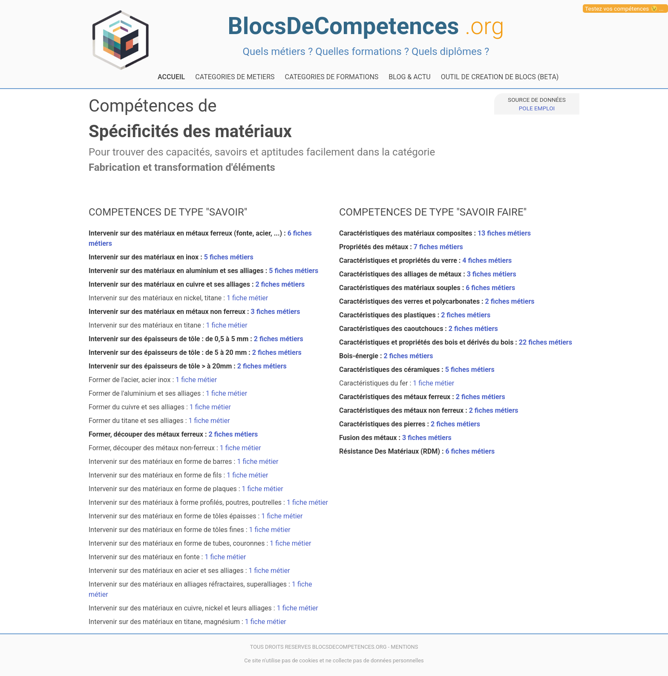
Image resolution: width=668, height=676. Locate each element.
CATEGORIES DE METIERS (234, 77)
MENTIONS (404, 647)
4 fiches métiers (487, 260)
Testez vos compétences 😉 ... (624, 8)
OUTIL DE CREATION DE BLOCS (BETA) (500, 77)
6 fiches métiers (490, 288)
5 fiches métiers (228, 257)
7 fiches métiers (438, 247)
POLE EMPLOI (537, 108)
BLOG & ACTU (409, 77)
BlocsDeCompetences (366, 26)
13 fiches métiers (504, 233)
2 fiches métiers (280, 284)
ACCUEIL (171, 77)
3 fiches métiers (275, 312)
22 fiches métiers (545, 342)
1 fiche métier (247, 298)
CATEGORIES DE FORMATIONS (332, 77)
